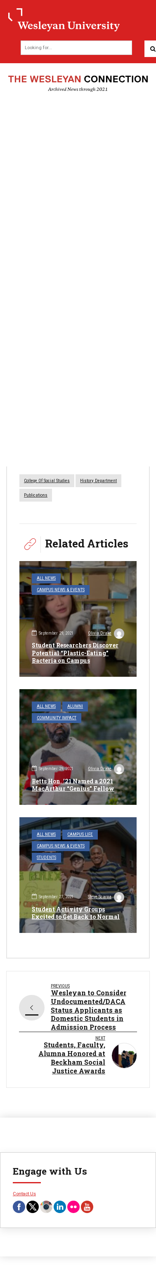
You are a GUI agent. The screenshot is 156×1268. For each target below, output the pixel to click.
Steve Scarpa (106, 897)
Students (46, 857)
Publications (35, 495)
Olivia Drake (106, 634)
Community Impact (56, 718)
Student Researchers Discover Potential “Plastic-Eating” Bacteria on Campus (75, 652)
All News (46, 578)
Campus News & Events (61, 589)
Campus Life (80, 834)
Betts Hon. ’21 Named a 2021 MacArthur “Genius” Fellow (73, 784)
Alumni (75, 706)
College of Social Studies (47, 480)
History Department (98, 480)
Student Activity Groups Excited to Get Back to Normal (76, 913)
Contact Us (24, 1194)
